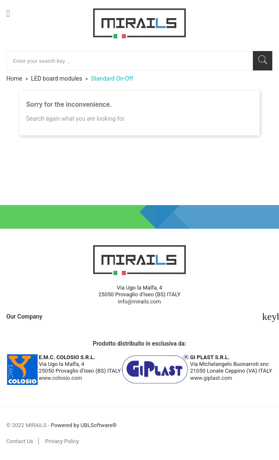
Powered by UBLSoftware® (84, 425)
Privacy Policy (62, 441)
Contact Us (19, 441)
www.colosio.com (60, 378)
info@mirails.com (139, 301)
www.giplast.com (211, 378)
